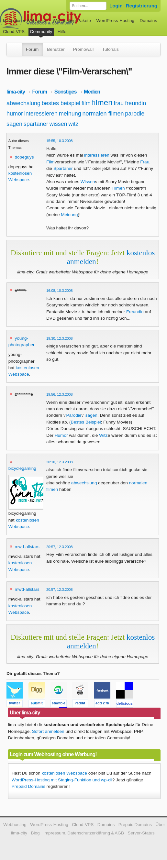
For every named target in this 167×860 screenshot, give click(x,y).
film (86, 103)
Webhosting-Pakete (72, 20)
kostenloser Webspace (25, 20)
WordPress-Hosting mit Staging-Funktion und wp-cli (62, 779)
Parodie (74, 415)
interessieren (41, 113)
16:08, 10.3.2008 (59, 290)
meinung (70, 113)
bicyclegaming (22, 468)
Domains (148, 20)
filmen (102, 102)
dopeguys (24, 157)
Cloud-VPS (14, 31)
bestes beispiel (61, 103)
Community (41, 31)
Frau (144, 162)
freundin (135, 103)
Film (50, 162)
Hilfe (62, 31)
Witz (103, 435)
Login (116, 5)
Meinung (69, 214)
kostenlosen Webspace (64, 773)
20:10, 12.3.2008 (59, 462)
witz (73, 124)
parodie (134, 113)
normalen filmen (103, 113)
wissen (58, 124)
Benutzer (55, 49)
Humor (61, 435)
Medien (92, 91)
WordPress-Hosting (115, 20)
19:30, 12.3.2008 (59, 338)
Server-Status (141, 833)
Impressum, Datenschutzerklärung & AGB (83, 833)
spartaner (36, 124)
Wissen (88, 181)
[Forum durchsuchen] (88, 6)
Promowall (83, 49)
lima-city (15, 91)
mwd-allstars (27, 546)
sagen (14, 124)
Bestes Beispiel (86, 422)
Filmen (118, 188)
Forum (32, 49)
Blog (35, 833)
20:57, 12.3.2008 (59, 547)
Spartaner (63, 168)
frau (119, 103)
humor (14, 113)
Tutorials (110, 49)
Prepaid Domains (28, 786)
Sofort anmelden (48, 731)
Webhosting (15, 824)
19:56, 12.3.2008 (59, 394)
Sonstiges (65, 91)
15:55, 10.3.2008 (59, 141)
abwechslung (23, 103)
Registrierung (141, 5)
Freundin (135, 311)
